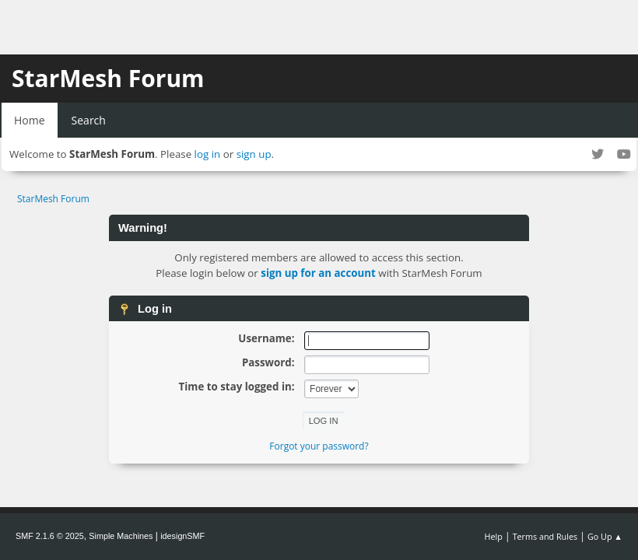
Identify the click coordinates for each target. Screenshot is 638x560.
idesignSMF (182, 536)
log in (208, 154)
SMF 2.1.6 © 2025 (50, 536)
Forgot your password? (318, 446)
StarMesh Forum (108, 78)
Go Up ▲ (604, 536)
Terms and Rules (545, 536)
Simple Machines (120, 536)
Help (493, 536)
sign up (254, 154)
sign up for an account (318, 273)
